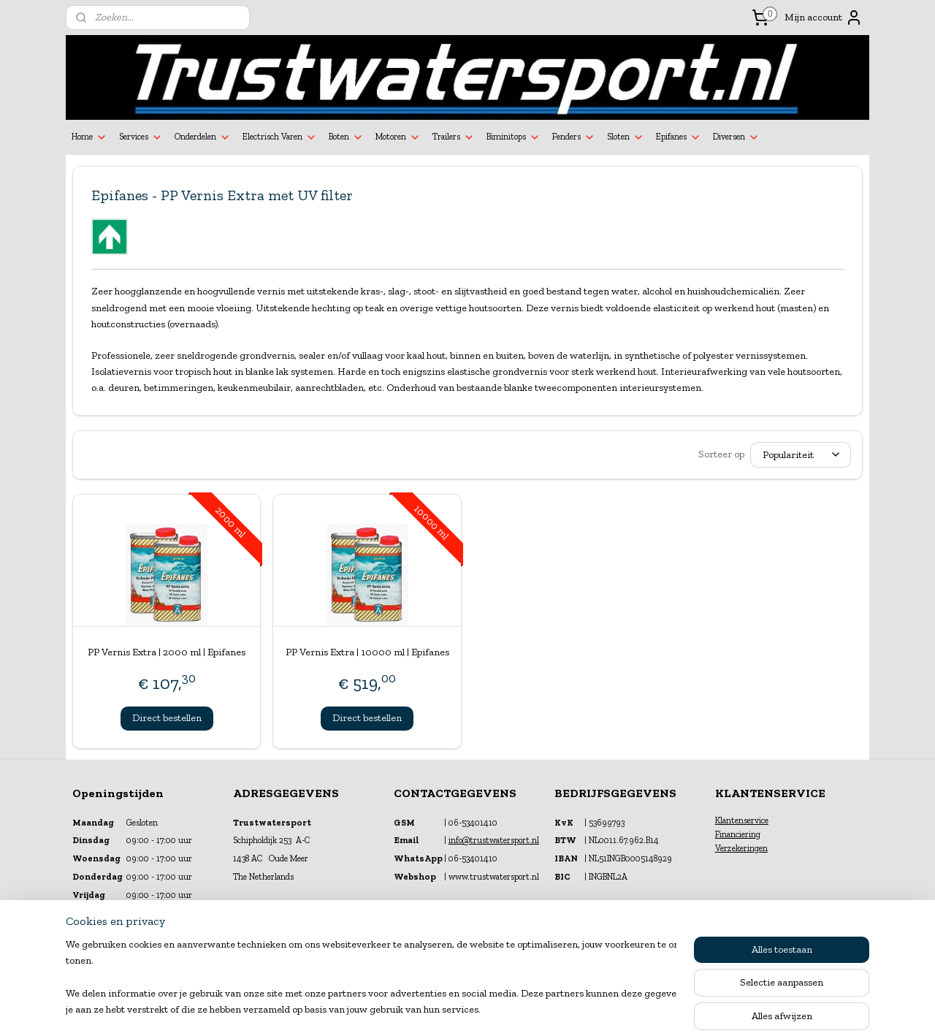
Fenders (573, 137)
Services (141, 137)
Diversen (736, 137)
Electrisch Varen (280, 137)
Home (89, 137)
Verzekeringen (741, 848)
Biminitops (513, 137)
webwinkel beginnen (501, 1009)
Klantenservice (741, 820)
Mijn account (824, 17)
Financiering (737, 834)
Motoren (398, 137)
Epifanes (678, 137)
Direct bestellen (167, 718)
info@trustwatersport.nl (494, 840)
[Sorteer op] (800, 455)
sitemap (430, 1009)
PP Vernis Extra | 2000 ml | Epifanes (166, 652)
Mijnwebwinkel (612, 1009)
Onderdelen (203, 137)
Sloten (625, 137)
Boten (346, 137)
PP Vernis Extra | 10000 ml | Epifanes (367, 652)
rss (454, 1009)
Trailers (453, 137)
